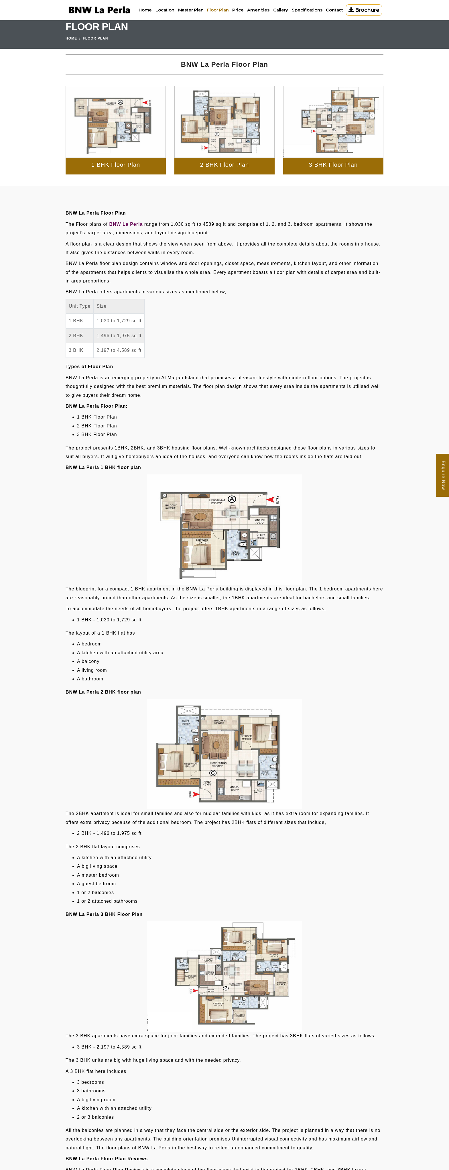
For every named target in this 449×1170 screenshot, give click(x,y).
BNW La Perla (126, 224)
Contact (334, 10)
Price (237, 10)
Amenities (258, 10)
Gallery (280, 10)
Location (164, 10)
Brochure (363, 10)
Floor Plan (218, 10)
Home (145, 10)
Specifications (307, 10)
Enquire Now (443, 475)
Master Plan (191, 10)
